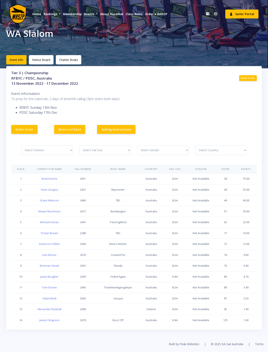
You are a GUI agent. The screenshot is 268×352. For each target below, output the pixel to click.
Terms (259, 344)
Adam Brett (49, 298)
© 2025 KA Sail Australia (227, 344)
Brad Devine (49, 178)
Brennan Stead (49, 265)
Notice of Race (69, 129)
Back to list (248, 78)
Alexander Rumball (49, 309)
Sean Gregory (49, 189)
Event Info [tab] (16, 60)
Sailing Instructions (116, 129)
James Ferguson (49, 320)
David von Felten (49, 244)
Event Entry (24, 129)
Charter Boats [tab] (68, 60)
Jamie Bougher (49, 276)
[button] (52, 13)
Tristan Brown (49, 233)
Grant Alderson (49, 200)
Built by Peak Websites (184, 344)
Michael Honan (49, 222)
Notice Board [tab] (41, 60)
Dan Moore (49, 255)
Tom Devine (49, 287)
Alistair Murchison (49, 211)
